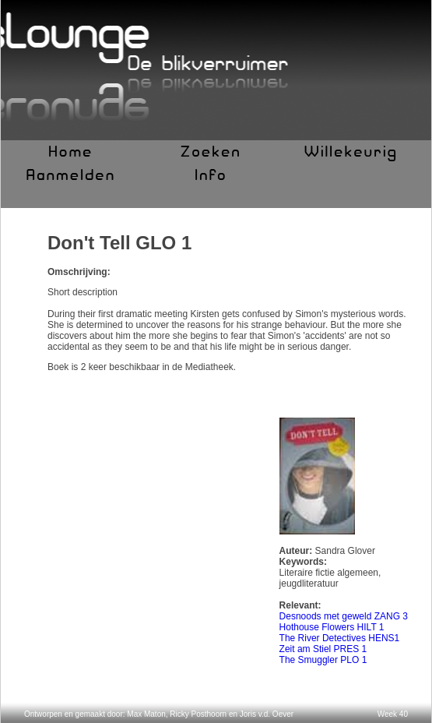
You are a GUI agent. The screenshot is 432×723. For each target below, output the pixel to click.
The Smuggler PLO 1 (323, 659)
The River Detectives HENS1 (339, 638)
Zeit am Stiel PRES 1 (323, 649)
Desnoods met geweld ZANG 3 (343, 616)
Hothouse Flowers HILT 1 (332, 627)
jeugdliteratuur (309, 583)
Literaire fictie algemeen (328, 572)
